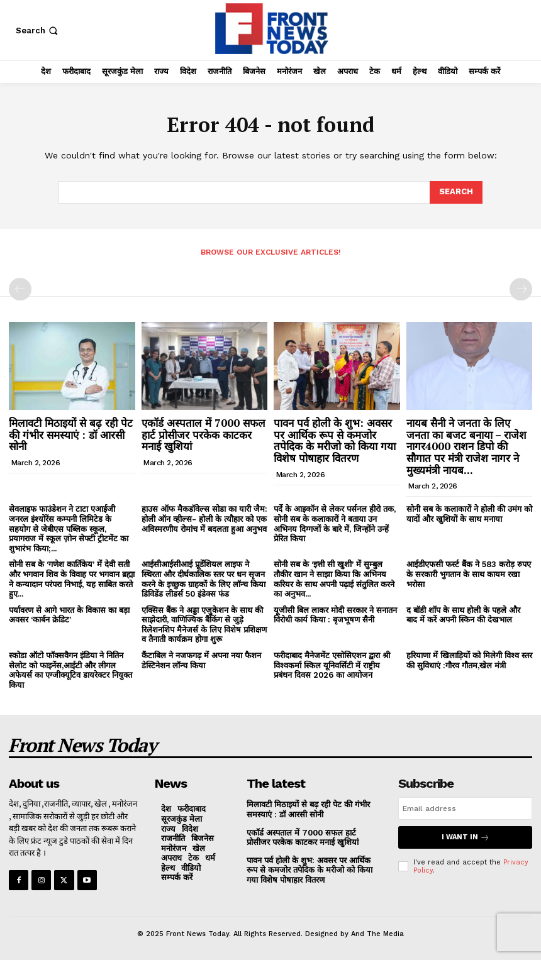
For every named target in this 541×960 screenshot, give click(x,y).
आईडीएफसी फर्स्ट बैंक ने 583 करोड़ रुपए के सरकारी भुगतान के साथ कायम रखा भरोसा (468, 574)
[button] (38, 30)
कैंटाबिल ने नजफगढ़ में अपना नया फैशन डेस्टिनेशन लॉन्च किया (201, 660)
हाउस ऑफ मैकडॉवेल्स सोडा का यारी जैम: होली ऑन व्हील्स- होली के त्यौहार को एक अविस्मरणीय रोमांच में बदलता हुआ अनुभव (204, 518)
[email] (465, 808)
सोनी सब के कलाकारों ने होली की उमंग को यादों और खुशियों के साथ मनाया (469, 514)
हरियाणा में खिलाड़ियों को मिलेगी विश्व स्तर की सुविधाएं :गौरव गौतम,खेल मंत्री (469, 660)
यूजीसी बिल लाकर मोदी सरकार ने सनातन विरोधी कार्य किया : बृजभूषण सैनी (335, 615)
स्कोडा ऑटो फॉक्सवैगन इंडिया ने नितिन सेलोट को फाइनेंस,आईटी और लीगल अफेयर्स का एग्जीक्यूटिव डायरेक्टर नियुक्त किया (70, 670)
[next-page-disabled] (521, 289)
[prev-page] (20, 289)
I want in (465, 837)
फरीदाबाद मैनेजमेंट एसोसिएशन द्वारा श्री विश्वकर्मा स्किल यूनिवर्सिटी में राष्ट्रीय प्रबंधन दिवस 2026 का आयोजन (332, 665)
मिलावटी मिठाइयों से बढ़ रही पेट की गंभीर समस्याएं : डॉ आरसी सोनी (71, 434)
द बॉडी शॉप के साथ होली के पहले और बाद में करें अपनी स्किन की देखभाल (463, 615)
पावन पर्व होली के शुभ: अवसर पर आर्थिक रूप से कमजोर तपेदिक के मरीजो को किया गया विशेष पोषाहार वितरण (335, 440)
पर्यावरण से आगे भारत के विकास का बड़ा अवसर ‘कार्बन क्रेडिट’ (69, 615)
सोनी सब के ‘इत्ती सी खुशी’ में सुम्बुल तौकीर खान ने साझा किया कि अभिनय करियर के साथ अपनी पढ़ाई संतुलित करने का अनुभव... (334, 579)
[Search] (456, 192)
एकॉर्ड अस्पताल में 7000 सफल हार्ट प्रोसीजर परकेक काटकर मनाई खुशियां (203, 434)
